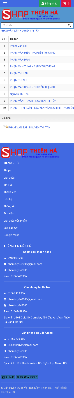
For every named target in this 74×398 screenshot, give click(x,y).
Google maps (11, 235)
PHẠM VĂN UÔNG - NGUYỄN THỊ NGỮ (32, 87)
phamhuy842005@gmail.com (25, 264)
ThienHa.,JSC (9, 392)
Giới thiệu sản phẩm (15, 220)
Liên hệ (8, 199)
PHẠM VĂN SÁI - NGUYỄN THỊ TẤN (20, 30)
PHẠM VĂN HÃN (20, 59)
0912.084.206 (15, 258)
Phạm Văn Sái (18, 45)
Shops (7, 170)
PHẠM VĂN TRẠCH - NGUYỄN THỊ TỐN (33, 100)
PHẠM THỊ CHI (18, 80)
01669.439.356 (16, 293)
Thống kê (9, 206)
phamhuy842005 (17, 270)
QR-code (8, 377)
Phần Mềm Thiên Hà (39, 387)
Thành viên (10, 192)
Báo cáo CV (11, 227)
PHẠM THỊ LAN (19, 73)
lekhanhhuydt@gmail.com (23, 345)
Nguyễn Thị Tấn (19, 94)
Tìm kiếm (9, 213)
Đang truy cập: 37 (27, 377)
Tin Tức (8, 184)
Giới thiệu (9, 177)
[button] (66, 3)
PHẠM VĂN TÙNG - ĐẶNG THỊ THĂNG (32, 66)
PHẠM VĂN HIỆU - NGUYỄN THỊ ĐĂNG (33, 52)
